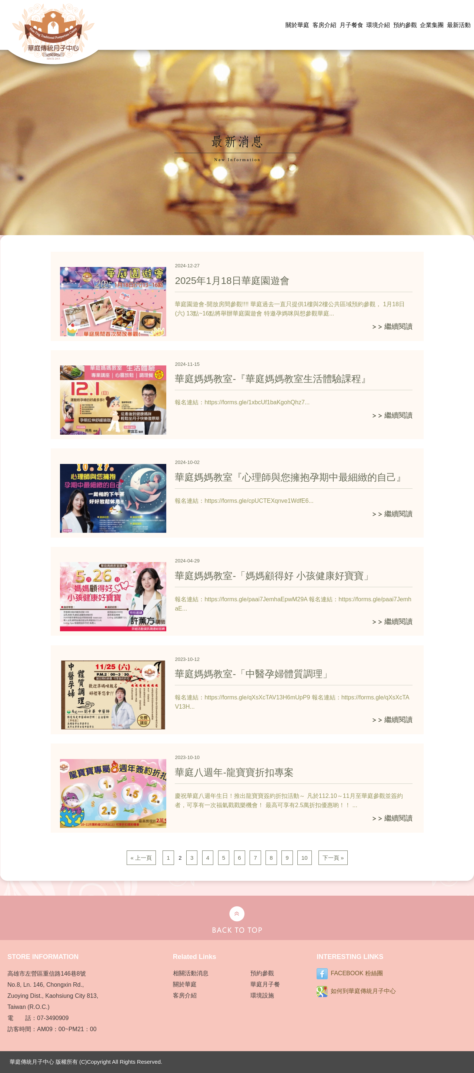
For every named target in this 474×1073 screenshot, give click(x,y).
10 (304, 858)
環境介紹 (378, 25)
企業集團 (432, 25)
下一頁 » (333, 858)
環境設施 (262, 995)
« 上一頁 (141, 858)
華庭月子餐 (265, 984)
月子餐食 (351, 25)
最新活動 (459, 25)
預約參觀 (405, 25)
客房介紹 (324, 25)
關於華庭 (297, 25)
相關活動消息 (190, 973)
